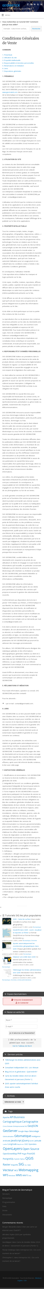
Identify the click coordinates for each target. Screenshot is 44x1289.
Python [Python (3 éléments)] (22, 1159)
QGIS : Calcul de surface (22, 919)
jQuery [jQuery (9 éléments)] (25, 1140)
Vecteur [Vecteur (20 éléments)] (8, 1170)
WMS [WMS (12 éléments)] (19, 1175)
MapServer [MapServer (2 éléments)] (20, 1144)
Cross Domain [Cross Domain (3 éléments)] (8, 1126)
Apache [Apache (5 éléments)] (6, 1117)
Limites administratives (24, 980)
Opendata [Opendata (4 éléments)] (32, 1144)
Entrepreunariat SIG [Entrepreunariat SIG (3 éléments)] (20, 1126)
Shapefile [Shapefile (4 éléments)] (14, 1165)
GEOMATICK (11, 5)
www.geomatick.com (10, 92)
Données (34, 940)
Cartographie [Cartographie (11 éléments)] (30, 1121)
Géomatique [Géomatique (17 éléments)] (22, 1136)
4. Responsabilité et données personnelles (18, 63)
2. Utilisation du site (9, 58)
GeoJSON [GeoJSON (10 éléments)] (33, 1126)
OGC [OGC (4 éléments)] (26, 1144)
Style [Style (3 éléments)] (29, 1165)
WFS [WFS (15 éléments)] (5, 1175)
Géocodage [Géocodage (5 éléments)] (34, 1131)
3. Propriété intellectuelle (11, 60)
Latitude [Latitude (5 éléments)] (37, 1140)
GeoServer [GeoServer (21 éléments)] (10, 1130)
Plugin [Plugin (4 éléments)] (24, 1153)
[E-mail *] (21, 1026)
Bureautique (37, 927)
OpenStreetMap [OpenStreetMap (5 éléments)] (10, 1153)
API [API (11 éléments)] (12, 1117)
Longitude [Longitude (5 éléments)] (12, 1144)
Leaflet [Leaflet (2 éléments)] (5, 1144)
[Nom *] (21, 1020)
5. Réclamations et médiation (13, 66)
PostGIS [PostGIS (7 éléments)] (31, 1153)
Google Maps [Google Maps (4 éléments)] (23, 1131)
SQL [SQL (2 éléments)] (25, 1165)
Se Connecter (22, 1003)
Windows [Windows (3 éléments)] (12, 1175)
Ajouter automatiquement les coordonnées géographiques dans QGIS (26, 946)
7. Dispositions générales (11, 71)
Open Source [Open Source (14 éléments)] (31, 1149)
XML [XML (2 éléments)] (30, 1175)
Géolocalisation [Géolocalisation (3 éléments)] (8, 1136)
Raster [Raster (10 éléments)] (6, 1164)
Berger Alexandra (9, 1227)
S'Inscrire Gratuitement (22, 1000)
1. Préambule (7, 55)
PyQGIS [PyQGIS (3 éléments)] (16, 1159)
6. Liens (5, 68)
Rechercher (36, 29)
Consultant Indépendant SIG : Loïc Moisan (21, 1067)
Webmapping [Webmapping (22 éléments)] (28, 1170)
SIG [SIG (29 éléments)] (21, 1164)
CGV (25, 1281)
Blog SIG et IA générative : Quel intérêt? (21, 1071)
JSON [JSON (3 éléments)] (31, 1141)
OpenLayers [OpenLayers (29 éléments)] (12, 1148)
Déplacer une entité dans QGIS (24, 957)
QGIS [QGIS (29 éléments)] (29, 1158)
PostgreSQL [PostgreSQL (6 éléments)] (8, 1158)
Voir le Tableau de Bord (22, 1046)
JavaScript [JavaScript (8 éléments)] (16, 1140)
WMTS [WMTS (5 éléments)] (25, 1175)
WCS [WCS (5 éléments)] (16, 1170)
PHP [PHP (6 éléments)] (19, 1153)
